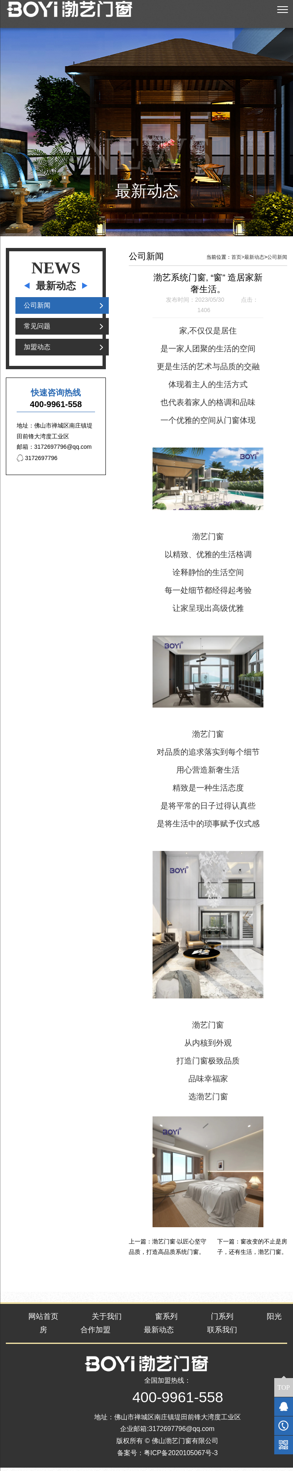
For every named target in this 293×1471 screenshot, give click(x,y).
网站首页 (43, 1319)
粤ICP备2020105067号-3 (181, 1456)
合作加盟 (95, 1333)
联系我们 (222, 1333)
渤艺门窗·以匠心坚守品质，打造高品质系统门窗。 (167, 1249)
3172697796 (37, 461)
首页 (237, 260)
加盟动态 (37, 350)
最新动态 (254, 260)
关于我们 (107, 1319)
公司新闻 (37, 308)
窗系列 (166, 1319)
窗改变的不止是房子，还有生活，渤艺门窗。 (252, 1249)
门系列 (222, 1319)
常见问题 (37, 329)
